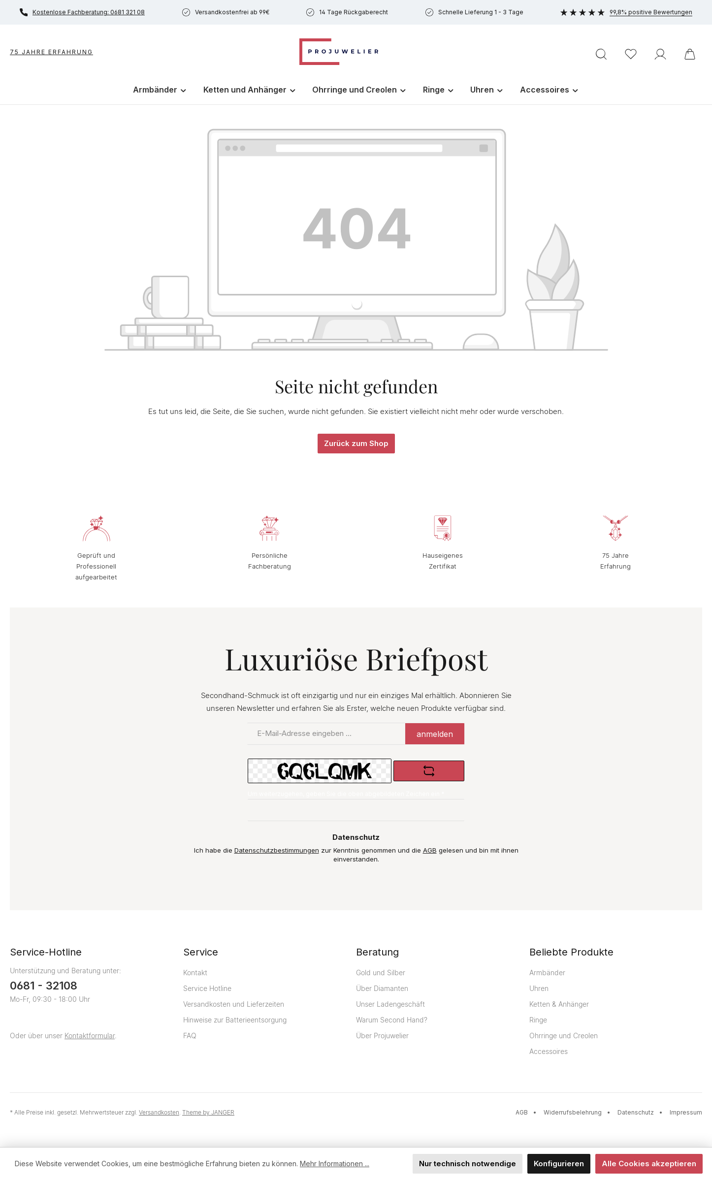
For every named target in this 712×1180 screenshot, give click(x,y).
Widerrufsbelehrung (573, 1112)
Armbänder (547, 972)
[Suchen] (601, 54)
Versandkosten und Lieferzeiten (233, 1004)
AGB (430, 850)
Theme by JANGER (208, 1112)
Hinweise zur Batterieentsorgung (235, 1020)
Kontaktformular (90, 1035)
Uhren (539, 988)
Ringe (538, 1020)
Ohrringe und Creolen (563, 1035)
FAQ (189, 1035)
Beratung (377, 952)
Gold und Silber (380, 972)
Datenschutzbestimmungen (276, 850)
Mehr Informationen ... (334, 1164)
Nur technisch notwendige (467, 1163)
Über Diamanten (382, 988)
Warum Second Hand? (391, 1020)
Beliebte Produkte (571, 952)
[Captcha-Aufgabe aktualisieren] (428, 771)
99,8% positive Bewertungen (626, 12)
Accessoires (548, 1051)
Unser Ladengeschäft (390, 1004)
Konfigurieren (559, 1163)
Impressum (686, 1112)
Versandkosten (159, 1112)
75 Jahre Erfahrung (51, 52)
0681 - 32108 (43, 985)
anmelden (435, 734)
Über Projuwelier (382, 1035)
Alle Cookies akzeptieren (649, 1163)
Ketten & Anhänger (559, 1004)
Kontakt (195, 972)
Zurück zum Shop (356, 443)
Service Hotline (207, 988)
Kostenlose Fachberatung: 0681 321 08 (82, 12)
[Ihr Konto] (660, 54)
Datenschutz (635, 1112)
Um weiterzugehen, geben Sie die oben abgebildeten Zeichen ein (346, 793)
